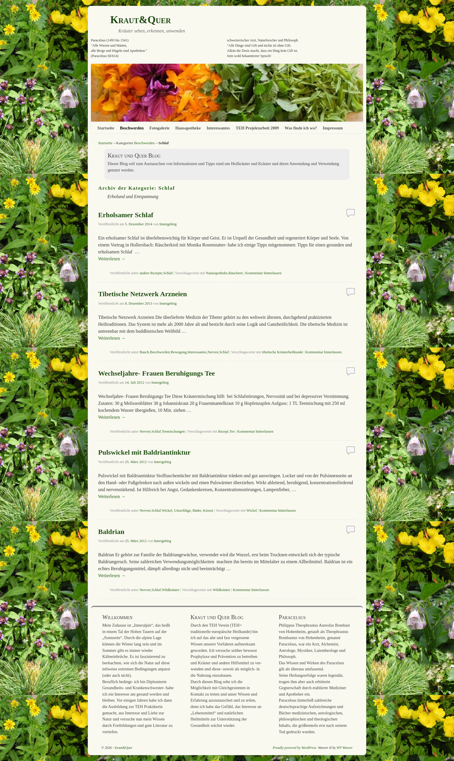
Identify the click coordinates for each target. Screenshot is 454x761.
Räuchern (235, 273)
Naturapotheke (217, 273)
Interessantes (218, 128)
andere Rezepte (151, 273)
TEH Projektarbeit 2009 (257, 128)
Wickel (251, 510)
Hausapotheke (188, 128)
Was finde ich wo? (301, 128)
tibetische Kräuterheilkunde (282, 352)
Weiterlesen (112, 258)
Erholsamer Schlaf (125, 215)
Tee (232, 431)
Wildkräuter (171, 590)
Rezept (223, 431)
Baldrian (111, 531)
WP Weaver (344, 748)
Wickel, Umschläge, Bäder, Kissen (187, 510)
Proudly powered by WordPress (294, 748)
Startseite (105, 128)
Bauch (144, 352)
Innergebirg (168, 224)
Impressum (333, 128)
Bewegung (179, 352)
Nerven (213, 352)
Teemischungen (173, 431)
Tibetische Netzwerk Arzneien (142, 294)
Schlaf (168, 273)
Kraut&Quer (140, 19)
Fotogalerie (159, 128)
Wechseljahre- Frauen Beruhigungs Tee (156, 373)
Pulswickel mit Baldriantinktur (144, 452)
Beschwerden (132, 128)
